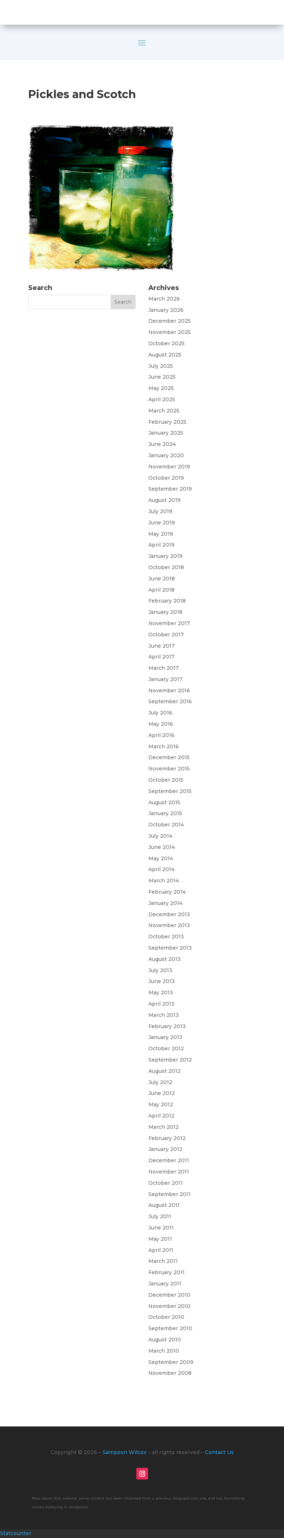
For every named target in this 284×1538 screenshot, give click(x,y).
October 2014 (166, 824)
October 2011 (165, 1183)
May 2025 (161, 388)
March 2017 (163, 668)
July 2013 (160, 970)
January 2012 (165, 1149)
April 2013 (161, 1003)
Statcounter (15, 1533)
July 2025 (160, 366)
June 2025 (162, 377)
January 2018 (165, 612)
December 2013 (169, 914)
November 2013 (169, 925)
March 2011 (163, 1261)
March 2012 (163, 1127)
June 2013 (161, 981)
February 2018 (167, 600)
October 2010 (166, 1317)
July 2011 (159, 1216)
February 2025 (167, 422)
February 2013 (167, 1026)
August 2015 (164, 802)
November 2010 (169, 1306)
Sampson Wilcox (125, 1452)
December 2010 (169, 1295)
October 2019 (166, 478)
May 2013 (160, 992)
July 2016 (160, 712)
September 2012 (170, 1059)
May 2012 (160, 1104)
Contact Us (219, 1452)
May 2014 (160, 858)
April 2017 (161, 656)
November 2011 (168, 1171)
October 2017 (166, 634)
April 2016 (161, 735)
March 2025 (164, 410)
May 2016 (160, 724)
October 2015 (166, 780)
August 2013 (164, 959)
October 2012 (166, 1048)
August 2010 (164, 1339)
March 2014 (163, 880)
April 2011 (160, 1250)
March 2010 (163, 1351)
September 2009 (170, 1362)
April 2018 (161, 590)
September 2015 (170, 791)
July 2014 (160, 836)
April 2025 (161, 399)
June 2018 (161, 578)
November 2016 (169, 690)
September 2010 (170, 1328)
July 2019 (160, 511)
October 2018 (166, 567)
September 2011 (169, 1194)
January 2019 (165, 556)
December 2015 (169, 757)
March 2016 (163, 746)
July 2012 (160, 1082)
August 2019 (164, 500)
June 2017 (161, 646)
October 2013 (166, 936)
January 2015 (165, 813)
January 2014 (165, 903)
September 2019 (170, 489)
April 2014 (161, 869)
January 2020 (166, 455)
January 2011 (164, 1283)
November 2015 (169, 768)
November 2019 (169, 466)
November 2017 (169, 623)
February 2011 (166, 1272)
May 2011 (160, 1239)
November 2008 (170, 1373)
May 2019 (160, 534)
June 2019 (161, 522)
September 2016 (170, 701)
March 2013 (163, 1015)
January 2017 (165, 679)
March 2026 (164, 298)
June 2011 (161, 1227)
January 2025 (165, 433)
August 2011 (164, 1205)
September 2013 (170, 948)
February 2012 (167, 1138)
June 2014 (161, 847)
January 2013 (165, 1037)
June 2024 (162, 444)
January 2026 (166, 310)
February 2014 (167, 892)
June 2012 (161, 1093)
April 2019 (161, 544)
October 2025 (166, 343)
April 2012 (161, 1115)
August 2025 (164, 354)
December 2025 (169, 321)
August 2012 (164, 1071)
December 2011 (168, 1160)
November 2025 (169, 332)
